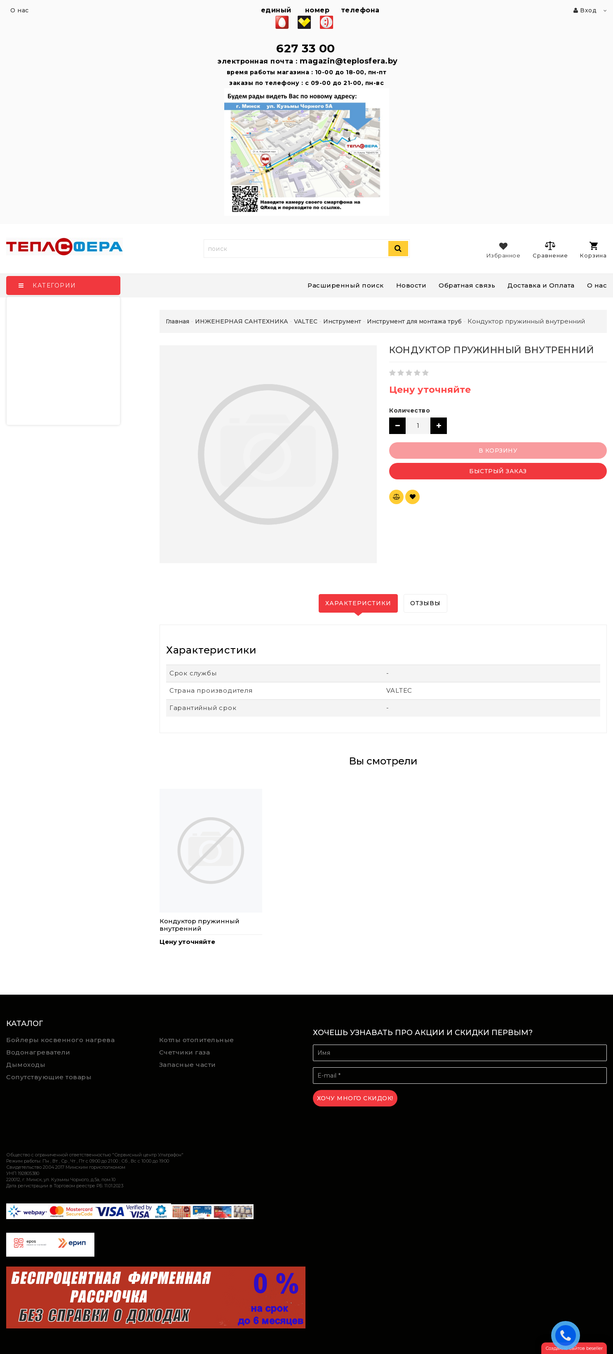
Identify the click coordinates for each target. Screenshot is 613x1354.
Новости (411, 285)
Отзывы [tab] (425, 603)
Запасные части (187, 1065)
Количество (409, 410)
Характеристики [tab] (358, 603)
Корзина (593, 250)
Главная (177, 321)
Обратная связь (467, 285)
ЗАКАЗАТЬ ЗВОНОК (567, 1335)
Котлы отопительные (196, 1040)
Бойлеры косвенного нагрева (60, 1040)
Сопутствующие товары (49, 1077)
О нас (597, 285)
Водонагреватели (38, 1052)
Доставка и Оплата (541, 285)
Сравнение (550, 250)
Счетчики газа (184, 1052)
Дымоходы (25, 1065)
